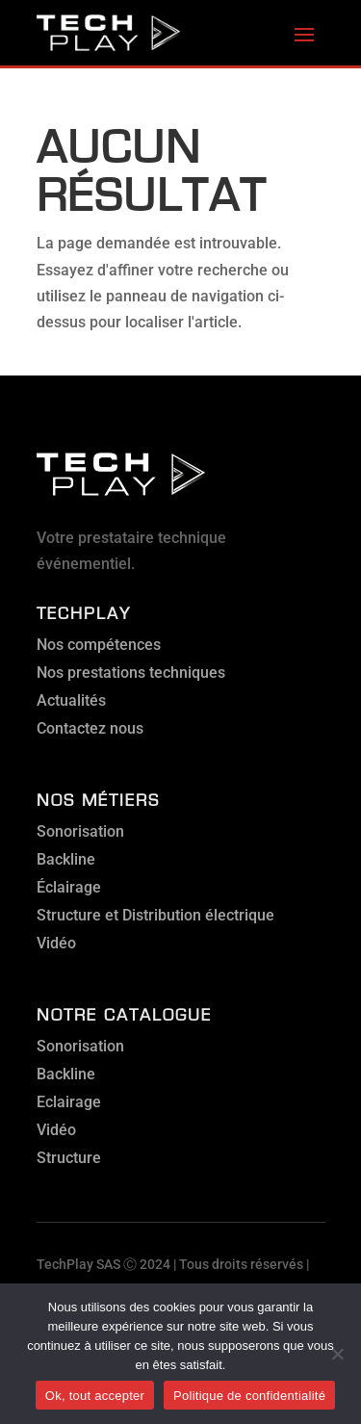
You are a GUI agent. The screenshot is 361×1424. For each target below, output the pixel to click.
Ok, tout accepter (94, 1395)
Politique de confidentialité (249, 1395)
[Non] (337, 1353)
